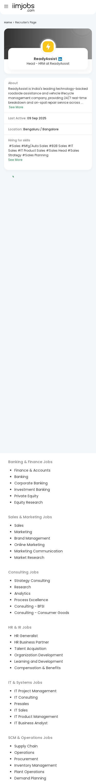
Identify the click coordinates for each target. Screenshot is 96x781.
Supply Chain (26, 746)
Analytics (22, 593)
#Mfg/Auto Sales (34, 146)
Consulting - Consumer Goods (41, 612)
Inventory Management (35, 765)
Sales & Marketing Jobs (30, 517)
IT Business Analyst (31, 723)
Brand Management (32, 538)
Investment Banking (32, 489)
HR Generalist (26, 635)
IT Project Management (35, 691)
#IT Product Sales (31, 150)
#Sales (14, 146)
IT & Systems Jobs (25, 682)
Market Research (29, 557)
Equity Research (28, 502)
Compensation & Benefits (37, 667)
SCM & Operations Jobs (30, 737)
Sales (19, 525)
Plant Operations (29, 771)
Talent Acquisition (30, 648)
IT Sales (21, 710)
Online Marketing (29, 544)
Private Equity (26, 496)
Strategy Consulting (32, 580)
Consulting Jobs (23, 572)
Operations (24, 752)
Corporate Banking (31, 483)
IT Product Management (36, 716)
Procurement (26, 759)
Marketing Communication (38, 551)
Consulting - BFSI (29, 606)
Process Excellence (31, 599)
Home (8, 22)
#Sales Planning (35, 155)
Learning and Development (38, 661)
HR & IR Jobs (19, 627)
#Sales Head (56, 150)
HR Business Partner (31, 642)
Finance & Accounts (32, 470)
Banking (21, 476)
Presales (21, 703)
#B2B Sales (57, 146)
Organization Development (38, 655)
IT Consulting (26, 697)
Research (22, 587)
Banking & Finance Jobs (30, 461)
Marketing (23, 531)
